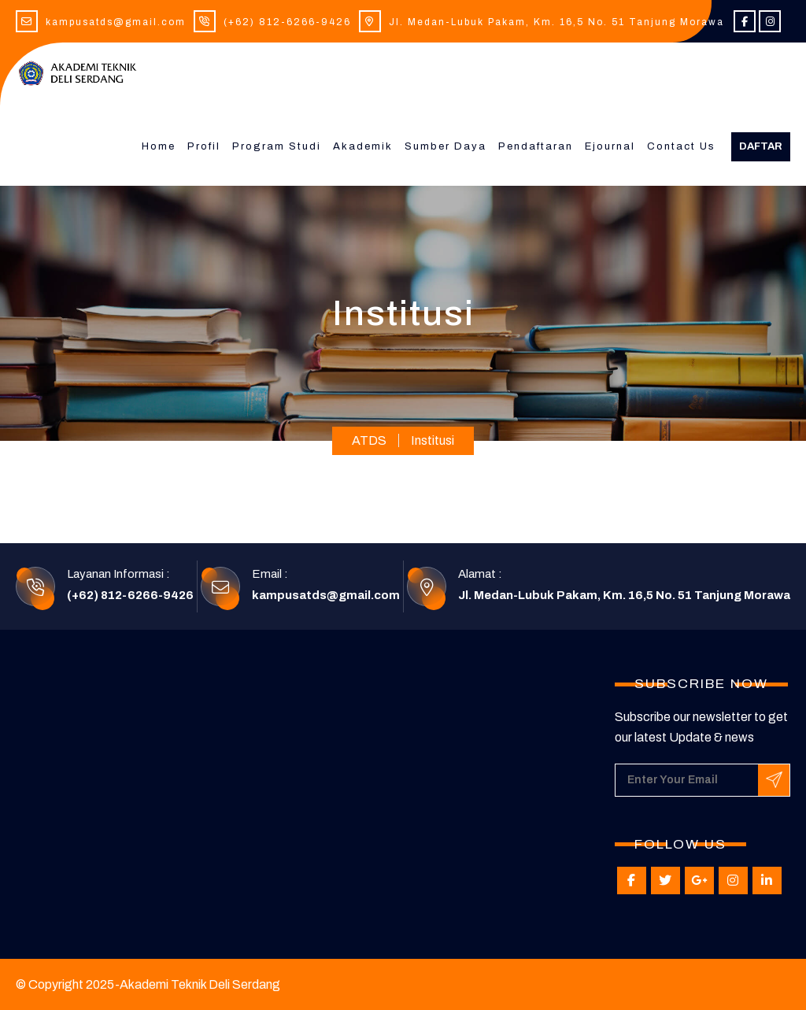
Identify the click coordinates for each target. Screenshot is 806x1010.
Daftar (760, 146)
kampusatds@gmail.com (116, 22)
